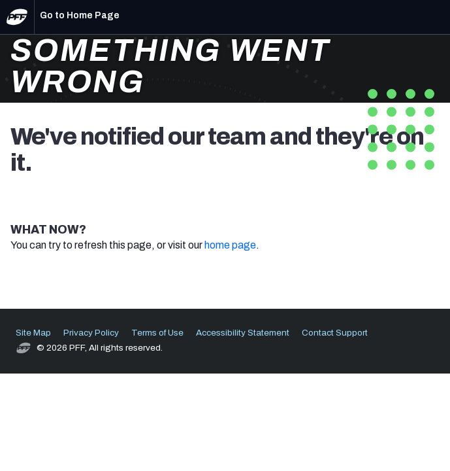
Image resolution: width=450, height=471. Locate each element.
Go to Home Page (80, 15)
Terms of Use (157, 333)
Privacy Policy (91, 333)
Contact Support (335, 333)
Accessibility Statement (242, 333)
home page (230, 245)
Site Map (33, 333)
